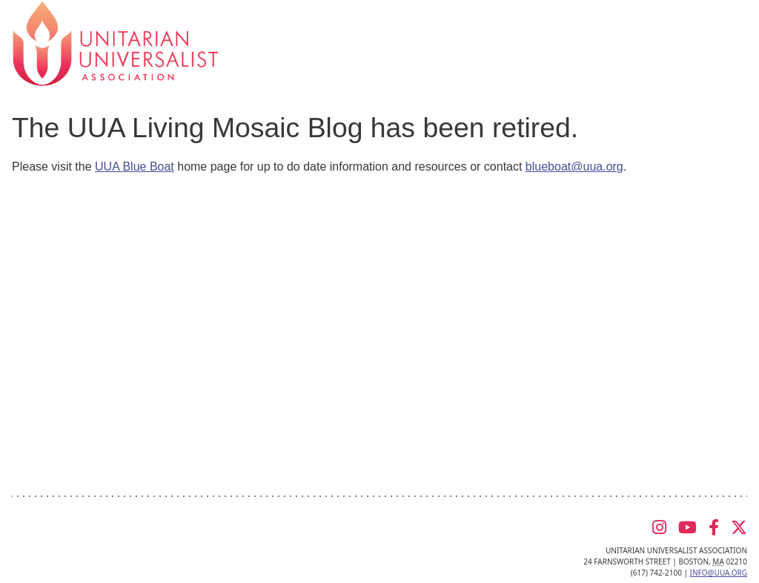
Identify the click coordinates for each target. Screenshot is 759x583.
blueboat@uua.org (574, 166)
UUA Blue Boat (134, 166)
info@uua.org (718, 572)
